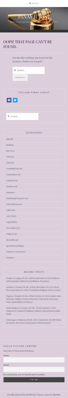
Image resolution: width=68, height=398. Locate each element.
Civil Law (10, 157)
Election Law (11, 186)
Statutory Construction (16, 252)
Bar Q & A (10, 151)
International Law (14, 204)
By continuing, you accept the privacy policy (24, 374)
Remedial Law (12, 240)
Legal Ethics (11, 222)
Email (6, 365)
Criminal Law (12, 180)
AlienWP (56, 395)
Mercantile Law (13, 228)
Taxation (10, 258)
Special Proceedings (15, 246)
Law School (11, 216)
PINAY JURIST (34, 16)
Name (6, 355)
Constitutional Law (14, 169)
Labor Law (10, 210)
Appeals (9, 139)
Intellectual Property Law (17, 198)
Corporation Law (13, 174)
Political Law (11, 234)
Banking (10, 145)
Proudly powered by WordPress (21, 395)
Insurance (10, 192)
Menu (35, 3)
